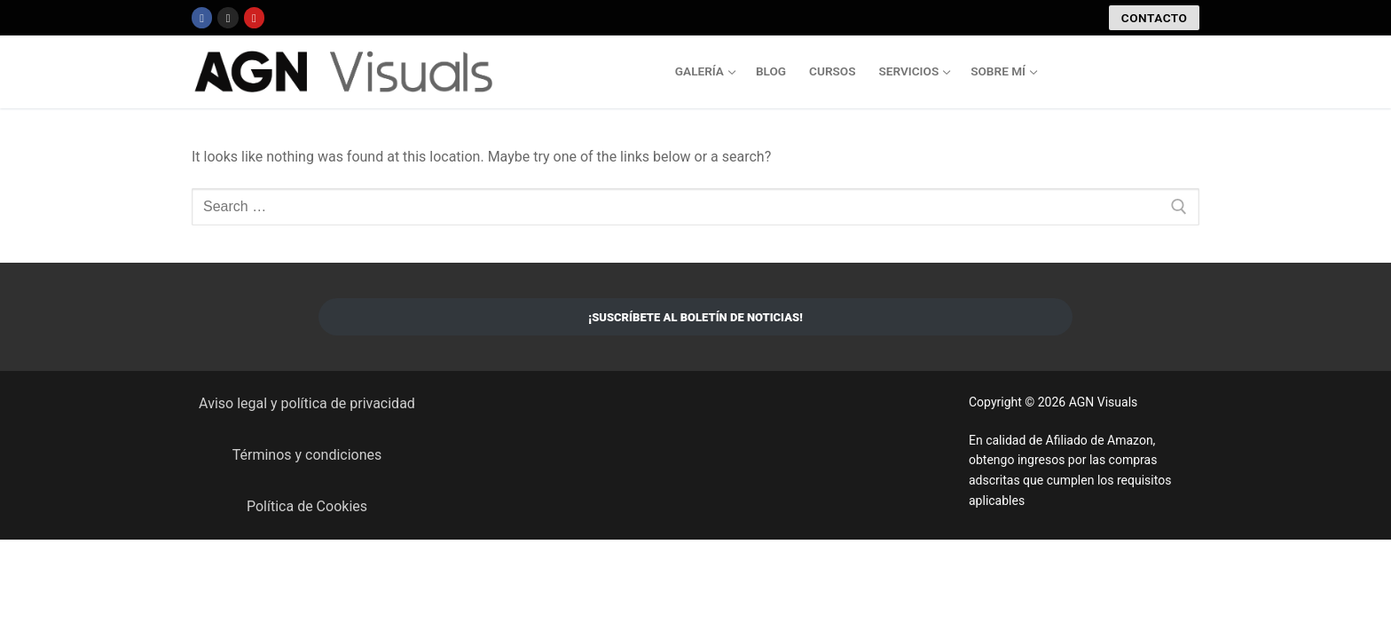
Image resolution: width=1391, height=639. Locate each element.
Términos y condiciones (307, 454)
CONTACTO (1154, 18)
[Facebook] (202, 17)
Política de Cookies (307, 506)
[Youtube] (254, 17)
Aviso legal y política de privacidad (307, 403)
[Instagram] (227, 17)
